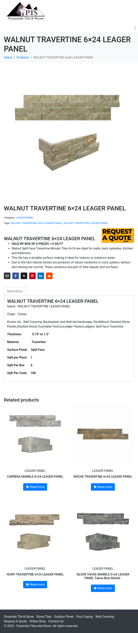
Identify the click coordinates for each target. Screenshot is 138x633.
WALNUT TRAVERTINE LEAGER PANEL (85, 222)
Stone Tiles (44, 616)
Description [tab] (15, 291)
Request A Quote (15, 621)
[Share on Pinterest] (32, 276)
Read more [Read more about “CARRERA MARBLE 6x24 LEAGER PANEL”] (37, 487)
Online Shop (37, 621)
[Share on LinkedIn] (40, 276)
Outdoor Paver (64, 616)
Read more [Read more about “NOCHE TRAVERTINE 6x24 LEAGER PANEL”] (104, 487)
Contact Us (56, 621)
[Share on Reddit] (49, 276)
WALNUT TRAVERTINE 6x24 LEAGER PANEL (36, 222)
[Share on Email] (7, 276)
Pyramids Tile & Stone (19, 616)
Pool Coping (84, 616)
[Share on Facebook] (15, 276)
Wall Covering (104, 616)
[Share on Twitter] (24, 276)
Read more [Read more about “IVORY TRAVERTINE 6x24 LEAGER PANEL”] (37, 584)
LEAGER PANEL (25, 217)
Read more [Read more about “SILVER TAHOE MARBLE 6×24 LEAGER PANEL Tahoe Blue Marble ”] (104, 588)
